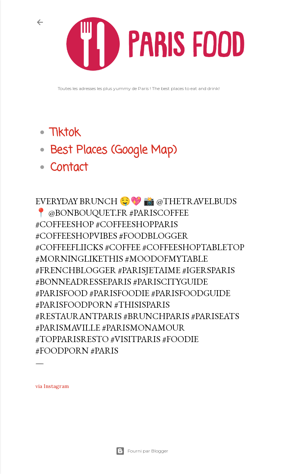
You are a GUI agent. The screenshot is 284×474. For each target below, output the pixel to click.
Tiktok (65, 133)
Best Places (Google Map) (113, 150)
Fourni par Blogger (142, 451)
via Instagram (52, 386)
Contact (69, 167)
